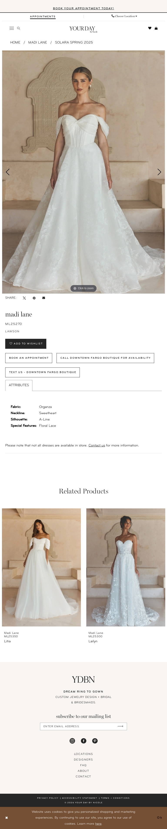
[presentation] (41, 567)
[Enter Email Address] (83, 726)
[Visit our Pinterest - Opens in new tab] (95, 741)
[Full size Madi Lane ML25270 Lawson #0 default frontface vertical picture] (83, 172)
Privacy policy (47, 798)
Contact (83, 776)
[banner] (84, 29)
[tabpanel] (83, 172)
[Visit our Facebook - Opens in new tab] (84, 741)
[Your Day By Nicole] (83, 679)
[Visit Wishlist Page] (150, 28)
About (83, 771)
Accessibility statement (79, 798)
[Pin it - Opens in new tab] (34, 298)
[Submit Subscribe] (120, 726)
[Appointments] (43, 16)
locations (83, 754)
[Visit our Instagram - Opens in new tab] (72, 741)
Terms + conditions (115, 798)
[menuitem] (43, 16)
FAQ (83, 765)
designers (83, 759)
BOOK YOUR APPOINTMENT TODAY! (83, 8)
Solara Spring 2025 (74, 42)
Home (15, 42)
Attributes (19, 385)
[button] (12, 28)
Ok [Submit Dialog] (159, 817)
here (98, 824)
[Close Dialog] (7, 818)
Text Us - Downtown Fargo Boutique (42, 372)
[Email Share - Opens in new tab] (43, 298)
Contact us (97, 445)
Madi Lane (37, 42)
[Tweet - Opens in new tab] (24, 298)
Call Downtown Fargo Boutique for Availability (105, 358)
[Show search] (19, 28)
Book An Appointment (29, 358)
